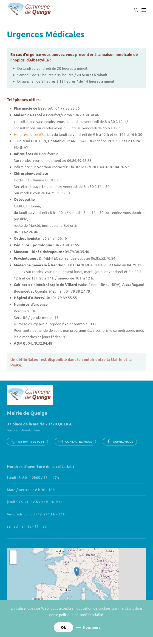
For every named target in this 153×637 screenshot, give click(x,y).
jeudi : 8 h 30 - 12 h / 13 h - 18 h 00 (35, 501)
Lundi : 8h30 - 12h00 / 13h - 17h (33, 477)
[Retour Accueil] (30, 10)
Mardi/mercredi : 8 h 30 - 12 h (31, 489)
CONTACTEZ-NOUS (75, 441)
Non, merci (92, 627)
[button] (135, 10)
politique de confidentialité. (81, 614)
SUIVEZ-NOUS (119, 441)
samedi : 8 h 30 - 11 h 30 (27, 526)
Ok (63, 627)
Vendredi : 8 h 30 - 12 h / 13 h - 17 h (36, 514)
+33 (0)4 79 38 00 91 (27, 441)
